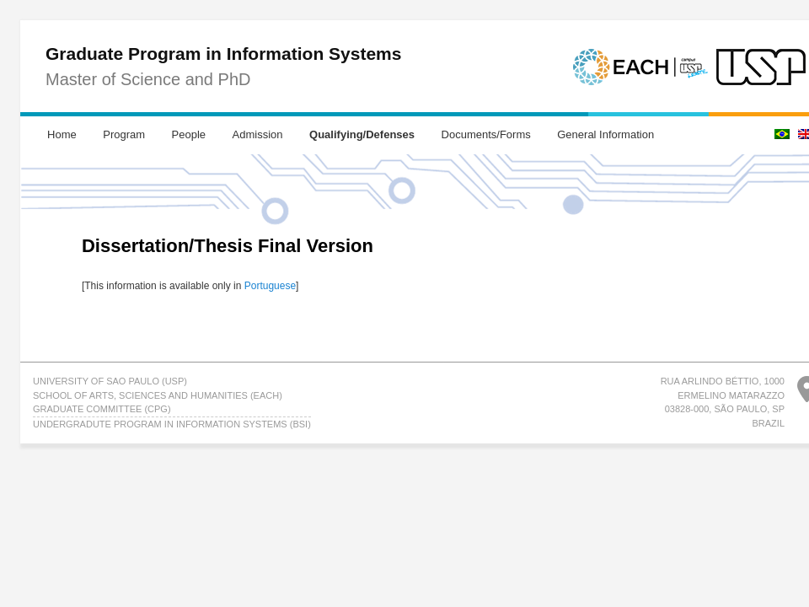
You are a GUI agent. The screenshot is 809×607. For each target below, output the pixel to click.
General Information (605, 134)
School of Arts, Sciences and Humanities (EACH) (157, 395)
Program (124, 134)
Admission (258, 134)
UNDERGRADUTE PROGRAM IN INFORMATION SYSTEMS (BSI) (172, 424)
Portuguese (270, 286)
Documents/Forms (486, 134)
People (189, 134)
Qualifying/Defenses (362, 134)
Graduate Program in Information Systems (223, 53)
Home (62, 134)
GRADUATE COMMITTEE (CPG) (102, 409)
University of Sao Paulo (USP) (110, 381)
